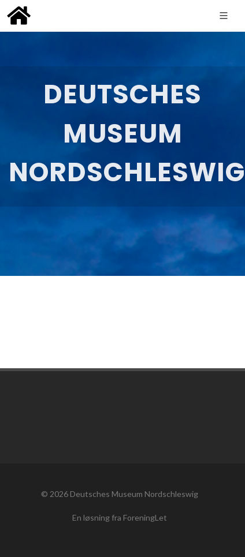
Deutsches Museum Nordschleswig (134, 494)
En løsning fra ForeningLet (119, 517)
